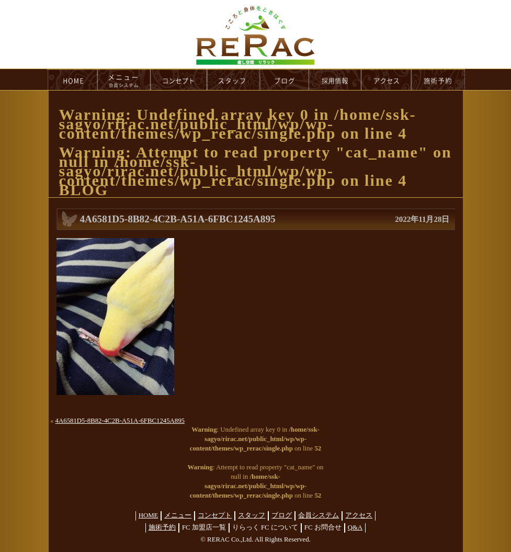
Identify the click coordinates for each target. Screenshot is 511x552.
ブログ (281, 515)
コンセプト (215, 515)
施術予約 (162, 527)
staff (233, 79)
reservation (438, 79)
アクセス (358, 515)
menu (124, 79)
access (386, 79)
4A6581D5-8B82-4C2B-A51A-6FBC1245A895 (120, 420)
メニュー (177, 515)
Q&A (355, 527)
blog (284, 79)
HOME (72, 79)
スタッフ (251, 515)
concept (179, 79)
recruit (335, 79)
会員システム (318, 515)
